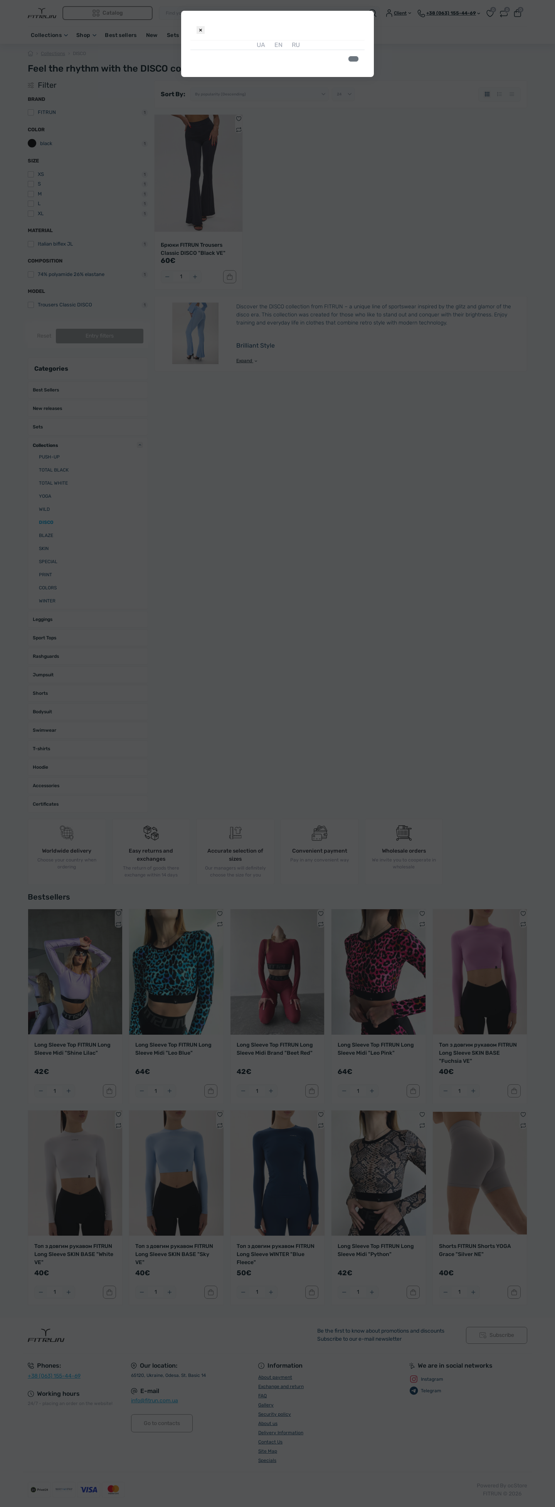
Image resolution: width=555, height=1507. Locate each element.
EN (278, 45)
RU (295, 45)
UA (260, 45)
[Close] (201, 30)
